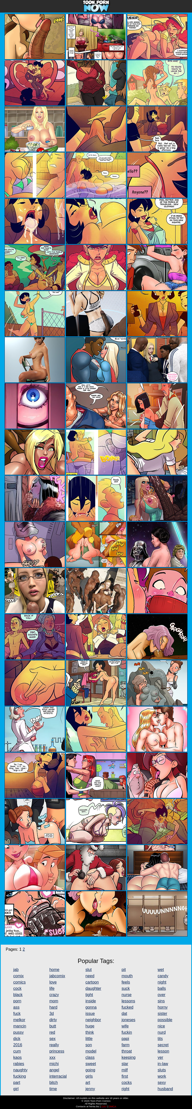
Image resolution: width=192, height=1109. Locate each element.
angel (54, 1070)
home (54, 969)
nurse (127, 995)
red (52, 1032)
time (53, 1089)
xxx (52, 1057)
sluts (162, 1070)
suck (126, 988)
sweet (91, 1064)
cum (17, 1051)
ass (16, 1007)
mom (53, 1001)
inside (91, 1001)
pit (124, 969)
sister (162, 1013)
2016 (17, 1045)
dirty (53, 1020)
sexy (162, 1082)
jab (15, 969)
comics (19, 982)
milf (125, 1070)
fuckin (127, 1032)
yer (160, 1057)
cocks (127, 1082)
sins (161, 1001)
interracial (57, 1076)
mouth (127, 976)
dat (124, 1013)
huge (90, 1026)
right (125, 1089)
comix (18, 976)
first (125, 1076)
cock (17, 988)
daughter (93, 988)
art (88, 1082)
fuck (16, 1013)
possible (165, 1020)
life (51, 988)
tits (160, 1038)
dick (16, 1038)
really (54, 1045)
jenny (90, 1089)
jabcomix (57, 976)
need (90, 976)
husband (165, 1089)
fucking (19, 1076)
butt (52, 1026)
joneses (128, 1020)
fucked (127, 1007)
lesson (163, 1051)
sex (52, 1038)
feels (126, 982)
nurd (162, 1032)
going (90, 1070)
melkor (19, 1020)
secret (163, 1045)
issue (90, 1013)
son (89, 1045)
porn (17, 1001)
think (90, 1032)
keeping (129, 1057)
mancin (19, 1026)
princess (56, 1051)
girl (15, 1089)
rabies (18, 1064)
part (16, 1082)
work (162, 1076)
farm (126, 1045)
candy (163, 976)
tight (89, 995)
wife (125, 1026)
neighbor (93, 1020)
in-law (163, 1064)
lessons (128, 1001)
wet (161, 969)
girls (89, 1076)
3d (51, 1013)
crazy (54, 995)
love (52, 982)
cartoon (92, 982)
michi (53, 1064)
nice (161, 1026)
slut (89, 969)
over (162, 995)
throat (127, 1051)
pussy (18, 1032)
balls (162, 988)
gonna (91, 1007)
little (89, 1038)
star (125, 1064)
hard (53, 1007)
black (17, 995)
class (90, 1057)
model (91, 1051)
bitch (53, 1082)
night (162, 982)
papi (125, 1038)
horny (163, 1007)
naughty (20, 1070)
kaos (17, 1057)
